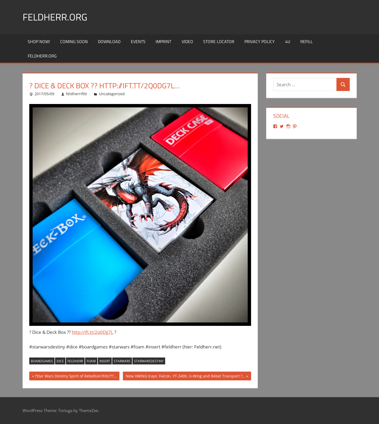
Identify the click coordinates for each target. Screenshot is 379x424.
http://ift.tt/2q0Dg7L (92, 332)
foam (91, 361)
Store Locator (218, 41)
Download (109, 41)
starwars (122, 361)
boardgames (42, 361)
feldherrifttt (76, 93)
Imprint (163, 41)
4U (287, 41)
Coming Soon (74, 41)
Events (138, 41)
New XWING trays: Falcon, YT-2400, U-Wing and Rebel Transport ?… (185, 377)
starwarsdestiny (149, 361)
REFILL (306, 41)
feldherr (75, 361)
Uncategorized (112, 93)
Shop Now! (39, 41)
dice (60, 361)
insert (104, 361)
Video (187, 41)
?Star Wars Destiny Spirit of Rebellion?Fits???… (75, 377)
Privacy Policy (259, 41)
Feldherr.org (55, 17)
